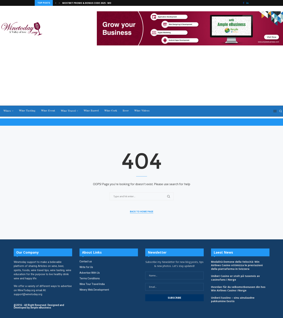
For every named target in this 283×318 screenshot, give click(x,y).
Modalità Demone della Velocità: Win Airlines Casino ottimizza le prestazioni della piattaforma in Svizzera (237, 265)
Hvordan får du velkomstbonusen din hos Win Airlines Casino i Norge (238, 288)
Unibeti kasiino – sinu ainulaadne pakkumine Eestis (232, 299)
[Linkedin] (247, 3)
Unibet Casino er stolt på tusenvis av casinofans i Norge (235, 277)
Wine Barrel (90, 110)
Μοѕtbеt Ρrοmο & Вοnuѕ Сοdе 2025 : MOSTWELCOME (93, 3)
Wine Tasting (26, 110)
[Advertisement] (141, 78)
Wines (6, 111)
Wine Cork (110, 110)
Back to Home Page (141, 211)
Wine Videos (141, 110)
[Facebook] (243, 3)
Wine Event (47, 110)
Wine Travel (67, 111)
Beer (125, 110)
